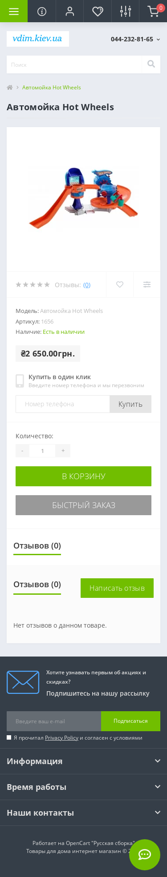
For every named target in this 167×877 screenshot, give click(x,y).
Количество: (34, 436)
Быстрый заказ (83, 505)
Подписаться (131, 721)
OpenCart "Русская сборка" (100, 843)
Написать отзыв (117, 588)
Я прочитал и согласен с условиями (78, 737)
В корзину (84, 476)
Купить (130, 404)
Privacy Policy (61, 737)
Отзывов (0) (37, 545)
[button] (69, 11)
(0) (86, 284)
